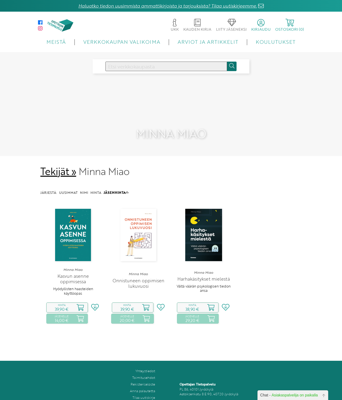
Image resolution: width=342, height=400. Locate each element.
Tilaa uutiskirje (144, 385)
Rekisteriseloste (143, 372)
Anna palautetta (142, 378)
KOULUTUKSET (275, 41)
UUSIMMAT (68, 180)
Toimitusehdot (143, 365)
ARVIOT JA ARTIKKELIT (208, 41)
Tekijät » (58, 158)
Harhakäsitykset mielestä (203, 266)
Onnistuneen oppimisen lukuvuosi (138, 270)
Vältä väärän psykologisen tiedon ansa (204, 276)
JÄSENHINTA (116, 180)
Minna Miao (73, 257)
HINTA (95, 180)
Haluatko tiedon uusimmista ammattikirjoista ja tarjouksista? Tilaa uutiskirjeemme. (167, 5)
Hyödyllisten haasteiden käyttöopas (73, 278)
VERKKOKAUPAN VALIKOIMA (121, 41)
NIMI (84, 180)
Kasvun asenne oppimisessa (73, 266)
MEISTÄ (56, 41)
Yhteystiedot (145, 358)
